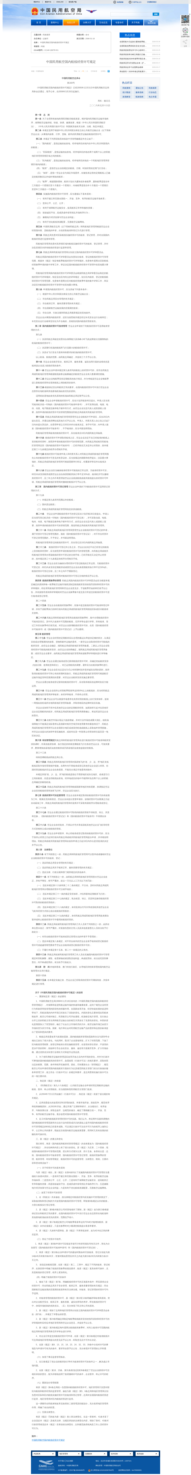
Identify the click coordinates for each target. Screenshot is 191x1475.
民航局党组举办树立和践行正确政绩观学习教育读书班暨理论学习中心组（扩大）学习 (134, 54)
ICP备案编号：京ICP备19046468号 (71, 1470)
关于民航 (135, 22)
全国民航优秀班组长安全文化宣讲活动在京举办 (134, 46)
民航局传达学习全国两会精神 (131, 67)
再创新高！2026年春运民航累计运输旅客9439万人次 (134, 71)
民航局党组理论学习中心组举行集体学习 (134, 50)
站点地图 (69, 1461)
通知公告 (139, 88)
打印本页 (94, 71)
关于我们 (61, 1461)
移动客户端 (72, 2)
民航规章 (153, 88)
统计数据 (126, 92)
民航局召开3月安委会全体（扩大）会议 (134, 63)
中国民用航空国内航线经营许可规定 (48, 1440)
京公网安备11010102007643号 (102, 1470)
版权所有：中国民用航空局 (68, 1465)
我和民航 (152, 23)
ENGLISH (60, 2)
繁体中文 (48, 2)
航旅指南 (139, 97)
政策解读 (126, 97)
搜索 (156, 14)
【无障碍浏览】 (151, 2)
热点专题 (153, 97)
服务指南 (139, 92)
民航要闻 (126, 88)
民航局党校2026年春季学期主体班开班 (134, 59)
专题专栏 (119, 22)
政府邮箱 (118, 2)
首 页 (38, 22)
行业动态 (153, 92)
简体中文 (37, 2)
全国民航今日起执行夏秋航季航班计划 (134, 42)
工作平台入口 (134, 2)
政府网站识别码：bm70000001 (130, 1470)
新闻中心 (55, 22)
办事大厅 (87, 22)
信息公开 (71, 22)
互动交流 (103, 22)
